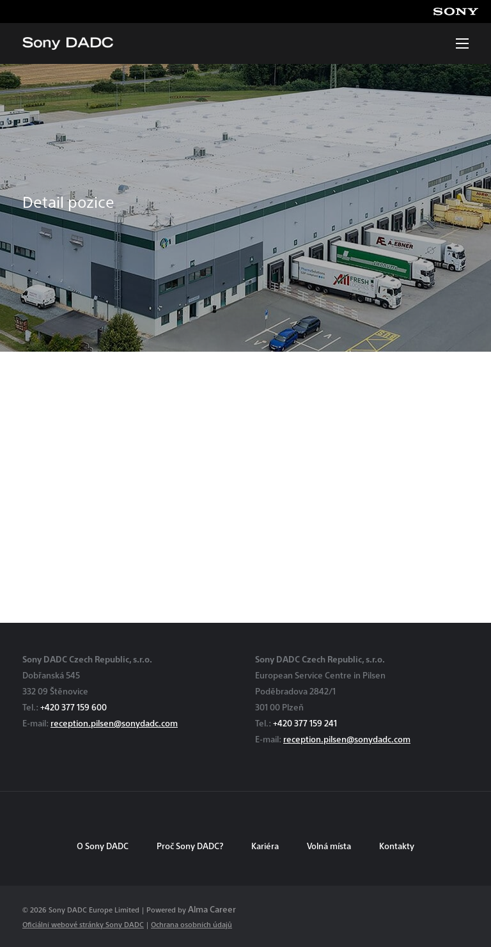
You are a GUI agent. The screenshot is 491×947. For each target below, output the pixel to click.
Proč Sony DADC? (190, 845)
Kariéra (265, 845)
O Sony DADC (103, 845)
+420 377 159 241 (305, 722)
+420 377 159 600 (73, 706)
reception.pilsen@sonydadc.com (114, 722)
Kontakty (396, 845)
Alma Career (212, 909)
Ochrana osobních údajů (191, 924)
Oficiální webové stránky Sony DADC (83, 924)
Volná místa (329, 845)
